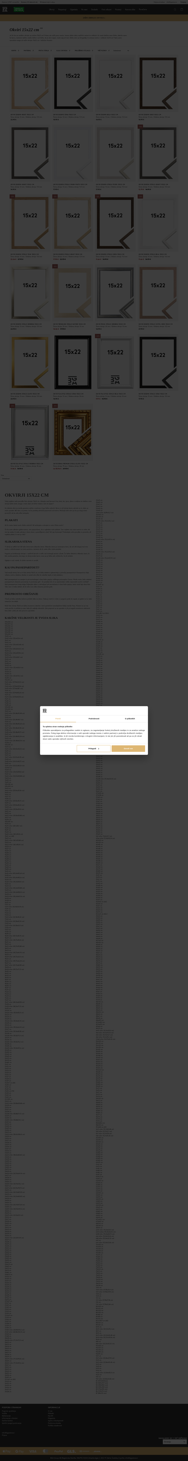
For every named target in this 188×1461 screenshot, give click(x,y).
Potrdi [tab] (58, 719)
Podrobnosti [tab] (94, 719)
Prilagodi (93, 749)
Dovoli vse (128, 749)
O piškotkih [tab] (130, 719)
